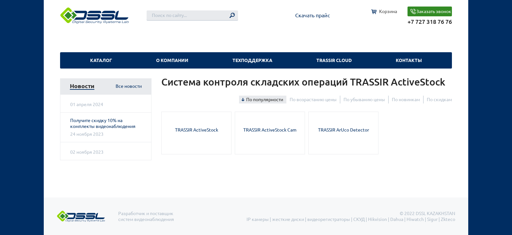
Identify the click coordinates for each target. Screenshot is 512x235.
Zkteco (448, 219)
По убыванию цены (364, 99)
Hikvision (377, 219)
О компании (172, 60)
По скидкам (439, 99)
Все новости (129, 86)
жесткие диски (288, 219)
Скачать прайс (312, 15)
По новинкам (406, 99)
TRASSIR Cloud (334, 60)
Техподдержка (252, 60)
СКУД (359, 219)
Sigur (432, 219)
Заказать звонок (433, 11)
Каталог (101, 60)
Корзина (388, 11)
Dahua (396, 219)
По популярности (264, 99)
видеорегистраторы (328, 219)
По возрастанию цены (313, 99)
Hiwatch (415, 219)
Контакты (409, 60)
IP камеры (258, 219)
